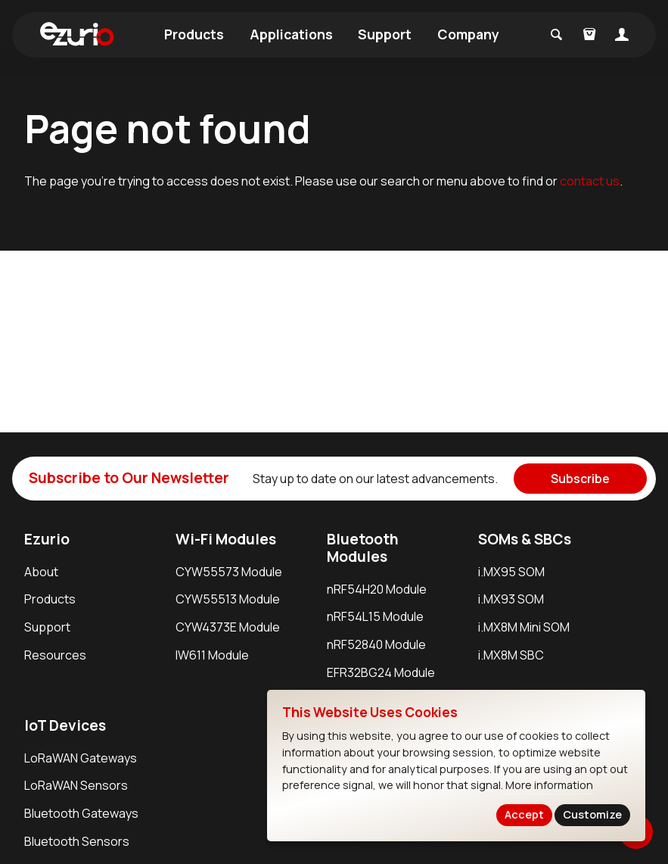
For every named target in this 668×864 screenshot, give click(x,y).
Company (468, 34)
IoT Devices (65, 725)
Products (194, 34)
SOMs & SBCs (524, 539)
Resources (55, 655)
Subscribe (580, 478)
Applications (291, 34)
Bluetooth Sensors (76, 841)
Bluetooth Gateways (81, 813)
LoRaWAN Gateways (80, 758)
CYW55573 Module (229, 571)
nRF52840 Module (376, 644)
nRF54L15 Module (375, 616)
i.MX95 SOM (511, 571)
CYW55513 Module (228, 599)
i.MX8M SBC (511, 655)
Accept (524, 814)
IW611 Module (212, 655)
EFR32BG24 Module (381, 672)
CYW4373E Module (228, 627)
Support (385, 34)
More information (549, 785)
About (41, 571)
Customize (592, 814)
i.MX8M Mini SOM (524, 627)
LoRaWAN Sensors (76, 785)
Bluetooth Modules (363, 547)
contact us (590, 181)
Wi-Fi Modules (226, 539)
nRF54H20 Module (377, 589)
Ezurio (47, 539)
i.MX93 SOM (511, 599)
